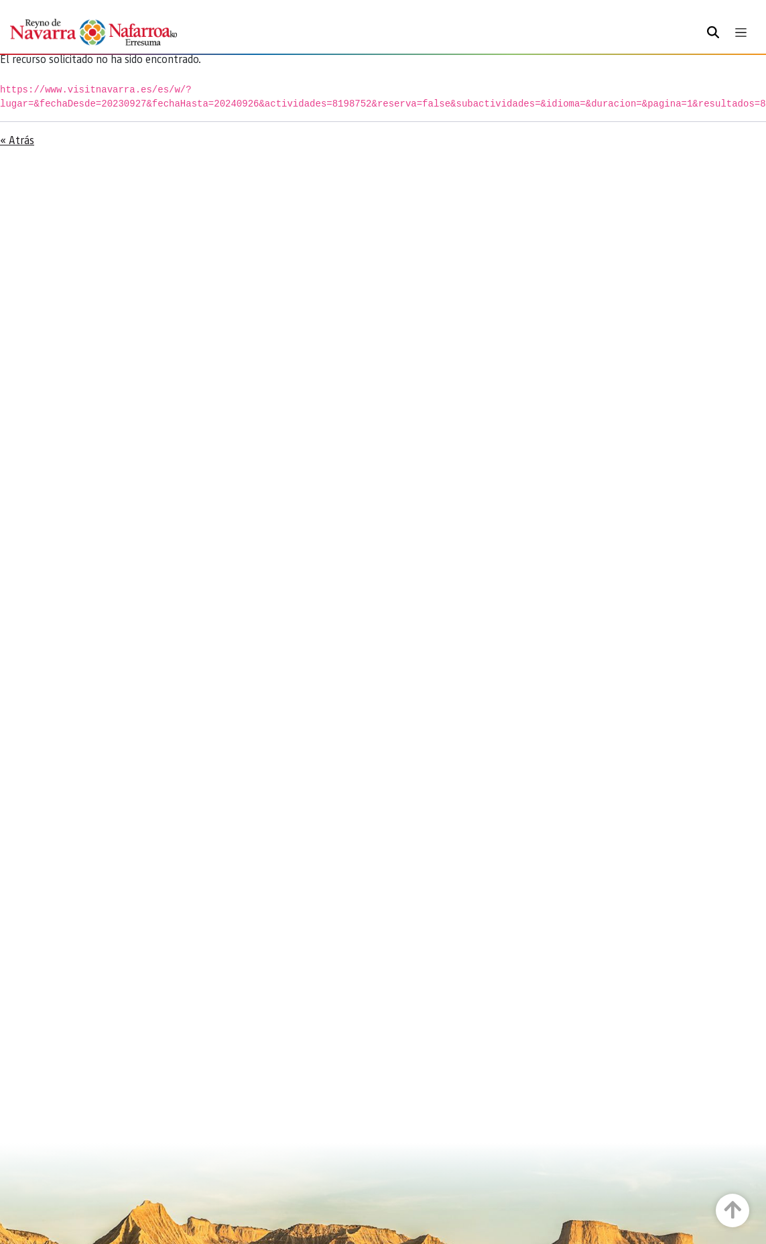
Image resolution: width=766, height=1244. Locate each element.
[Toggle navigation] (741, 32)
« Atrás (17, 140)
